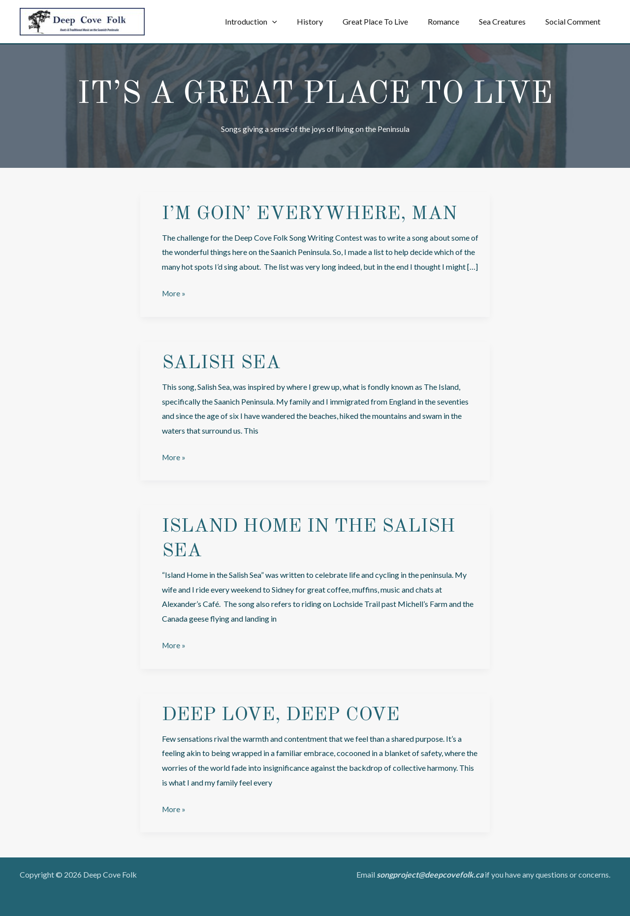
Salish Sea (223, 363)
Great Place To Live (389, 21)
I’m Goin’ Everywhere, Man (312, 214)
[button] (294, 21)
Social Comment (574, 21)
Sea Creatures (508, 21)
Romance (453, 21)
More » (174, 293)
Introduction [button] (273, 21)
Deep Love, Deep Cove (282, 714)
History (328, 21)
